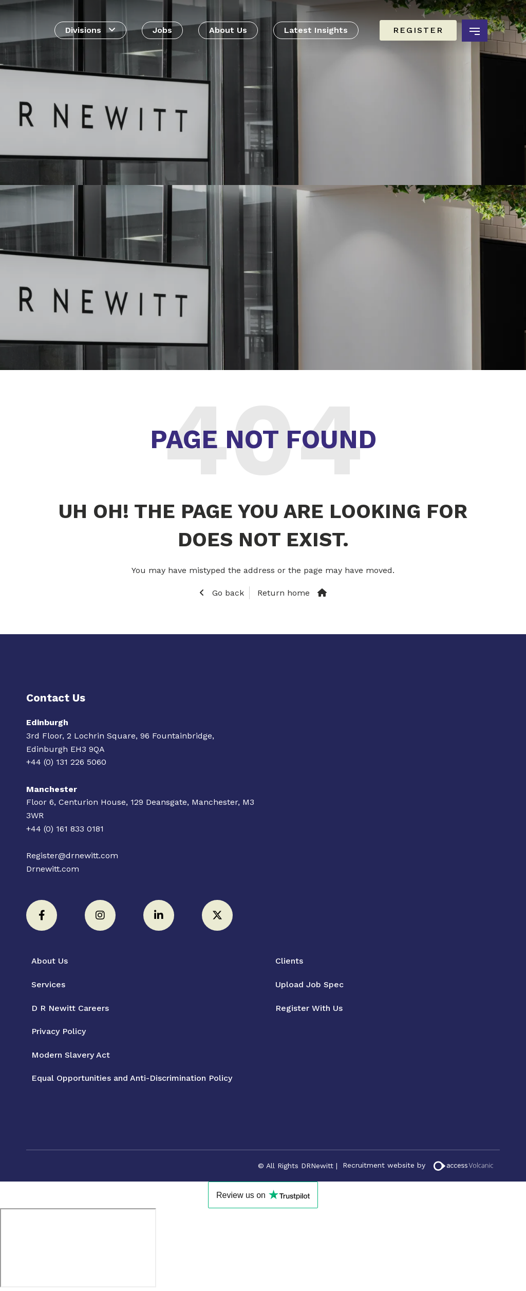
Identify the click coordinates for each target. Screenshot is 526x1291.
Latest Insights (316, 30)
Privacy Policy (58, 1031)
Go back (227, 593)
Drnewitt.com (52, 869)
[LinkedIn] (158, 915)
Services (48, 984)
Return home (283, 593)
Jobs (162, 30)
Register (418, 30)
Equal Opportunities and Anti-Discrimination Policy (131, 1078)
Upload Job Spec (309, 984)
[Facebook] (41, 915)
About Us (228, 30)
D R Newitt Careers (70, 1008)
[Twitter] (217, 915)
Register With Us (309, 1008)
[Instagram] (100, 915)
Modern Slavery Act (70, 1055)
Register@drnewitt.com (72, 855)
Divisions (83, 30)
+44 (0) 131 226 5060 (66, 762)
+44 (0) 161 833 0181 (65, 829)
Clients (289, 961)
